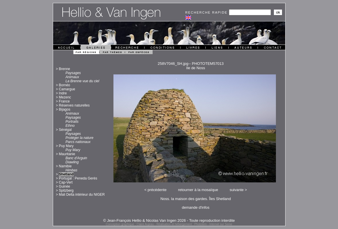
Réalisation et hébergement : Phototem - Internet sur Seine (194, 224)
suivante (236, 190)
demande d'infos (195, 207)
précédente (157, 190)
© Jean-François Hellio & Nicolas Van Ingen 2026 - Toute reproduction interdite (169, 220)
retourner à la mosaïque (198, 190)
